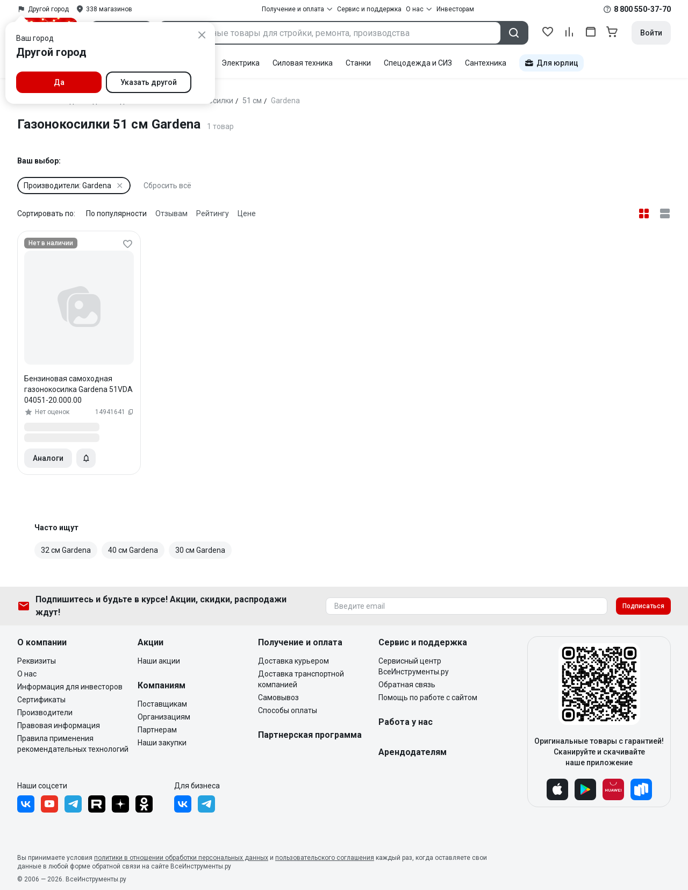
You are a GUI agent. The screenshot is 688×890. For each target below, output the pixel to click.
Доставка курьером (293, 661)
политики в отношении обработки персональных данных (181, 857)
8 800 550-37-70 (642, 9)
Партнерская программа (310, 735)
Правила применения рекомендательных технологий (72, 743)
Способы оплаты (287, 710)
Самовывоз (278, 697)
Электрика (240, 63)
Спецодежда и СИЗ (418, 63)
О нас (27, 674)
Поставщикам (162, 704)
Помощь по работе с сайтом (427, 697)
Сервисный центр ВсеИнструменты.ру (413, 666)
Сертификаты (41, 699)
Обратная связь (406, 684)
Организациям (164, 717)
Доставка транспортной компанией (301, 679)
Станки (358, 63)
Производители (45, 712)
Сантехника (485, 63)
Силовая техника (303, 63)
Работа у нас (405, 722)
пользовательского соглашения (324, 857)
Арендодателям (412, 752)
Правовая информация (58, 725)
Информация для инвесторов (70, 686)
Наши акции (159, 661)
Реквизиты (36, 661)
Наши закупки (162, 742)
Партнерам (157, 729)
